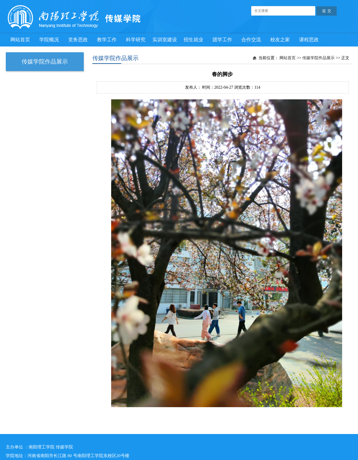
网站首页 (287, 58)
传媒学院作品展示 (318, 58)
